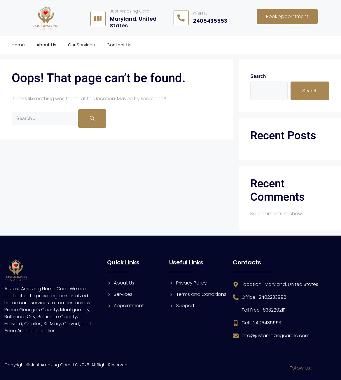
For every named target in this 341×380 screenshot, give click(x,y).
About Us (46, 45)
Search (258, 76)
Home (18, 45)
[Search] (92, 118)
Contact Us (119, 45)
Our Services (81, 45)
